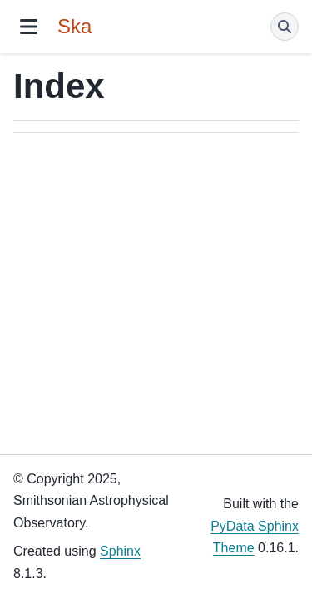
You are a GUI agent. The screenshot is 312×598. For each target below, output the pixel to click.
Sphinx (120, 551)
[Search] (284, 26)
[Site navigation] (28, 26)
